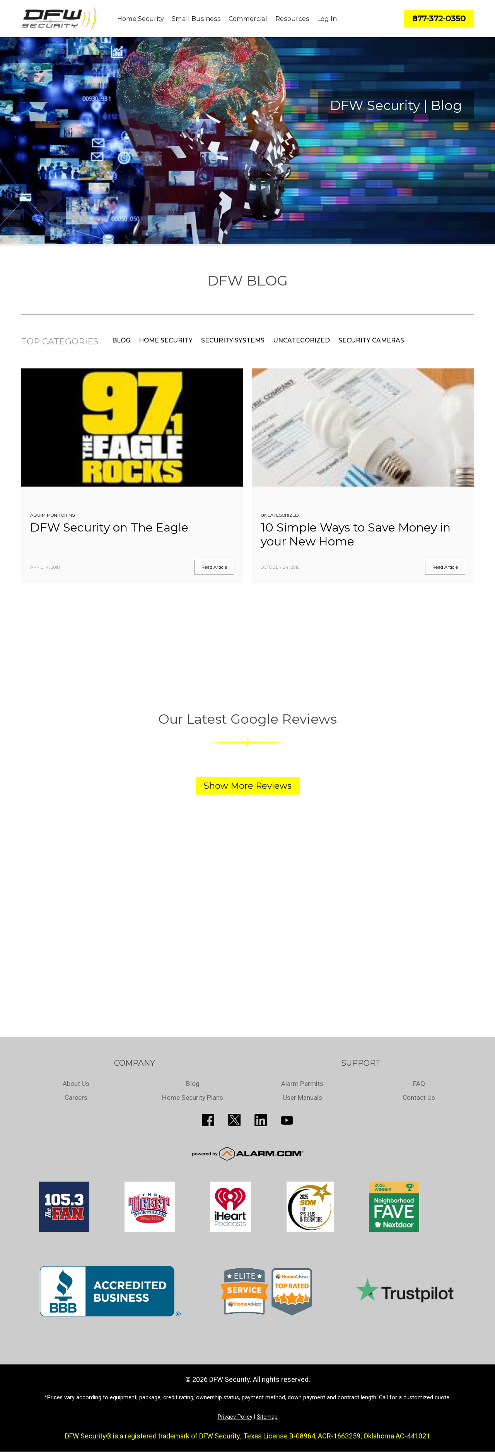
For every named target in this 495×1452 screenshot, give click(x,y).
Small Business (196, 18)
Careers (76, 1097)
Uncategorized (301, 340)
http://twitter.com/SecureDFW (234, 1120)
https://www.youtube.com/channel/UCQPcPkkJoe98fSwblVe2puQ (287, 1120)
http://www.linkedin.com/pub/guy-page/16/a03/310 (260, 1120)
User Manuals (302, 1097)
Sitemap (267, 1417)
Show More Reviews (248, 785)
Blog (121, 340)
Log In (327, 18)
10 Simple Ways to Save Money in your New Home (356, 534)
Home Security (140, 18)
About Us (76, 1083)
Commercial (248, 18)
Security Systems (233, 340)
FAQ (419, 1083)
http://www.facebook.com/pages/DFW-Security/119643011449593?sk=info (208, 1120)
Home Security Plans (192, 1097)
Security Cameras (371, 340)
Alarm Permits (302, 1083)
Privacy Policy (235, 1417)
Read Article (214, 567)
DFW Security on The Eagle (109, 527)
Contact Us (419, 1097)
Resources (292, 18)
